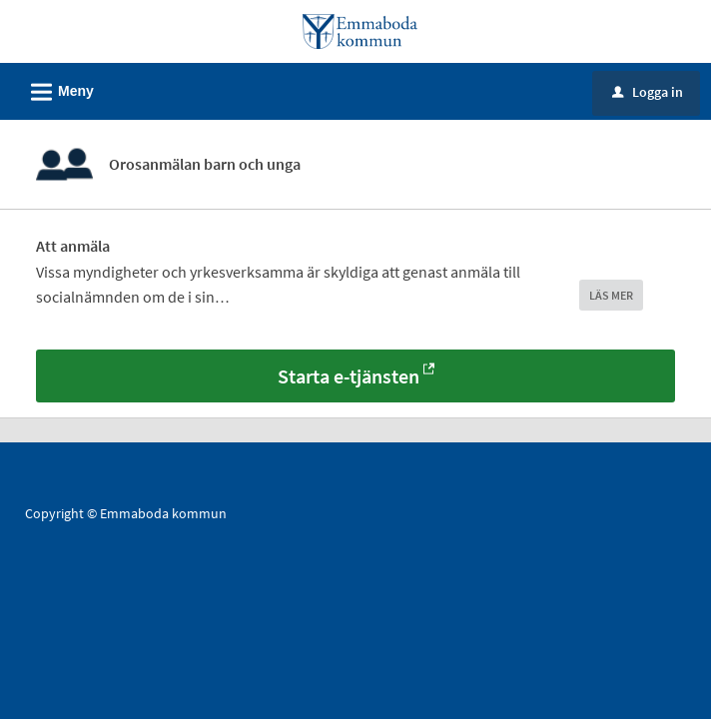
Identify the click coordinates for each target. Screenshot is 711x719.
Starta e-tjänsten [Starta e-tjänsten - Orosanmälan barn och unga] (348, 375)
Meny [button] (56, 89)
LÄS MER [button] (611, 295)
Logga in (647, 92)
